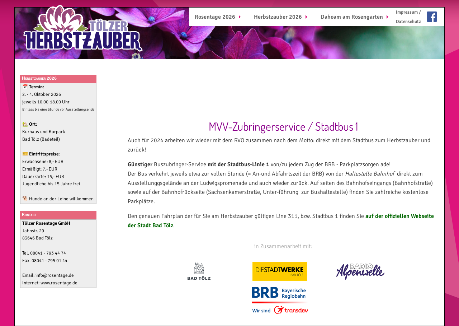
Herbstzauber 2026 (278, 16)
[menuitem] (218, 17)
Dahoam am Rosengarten (352, 16)
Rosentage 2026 (215, 16)
